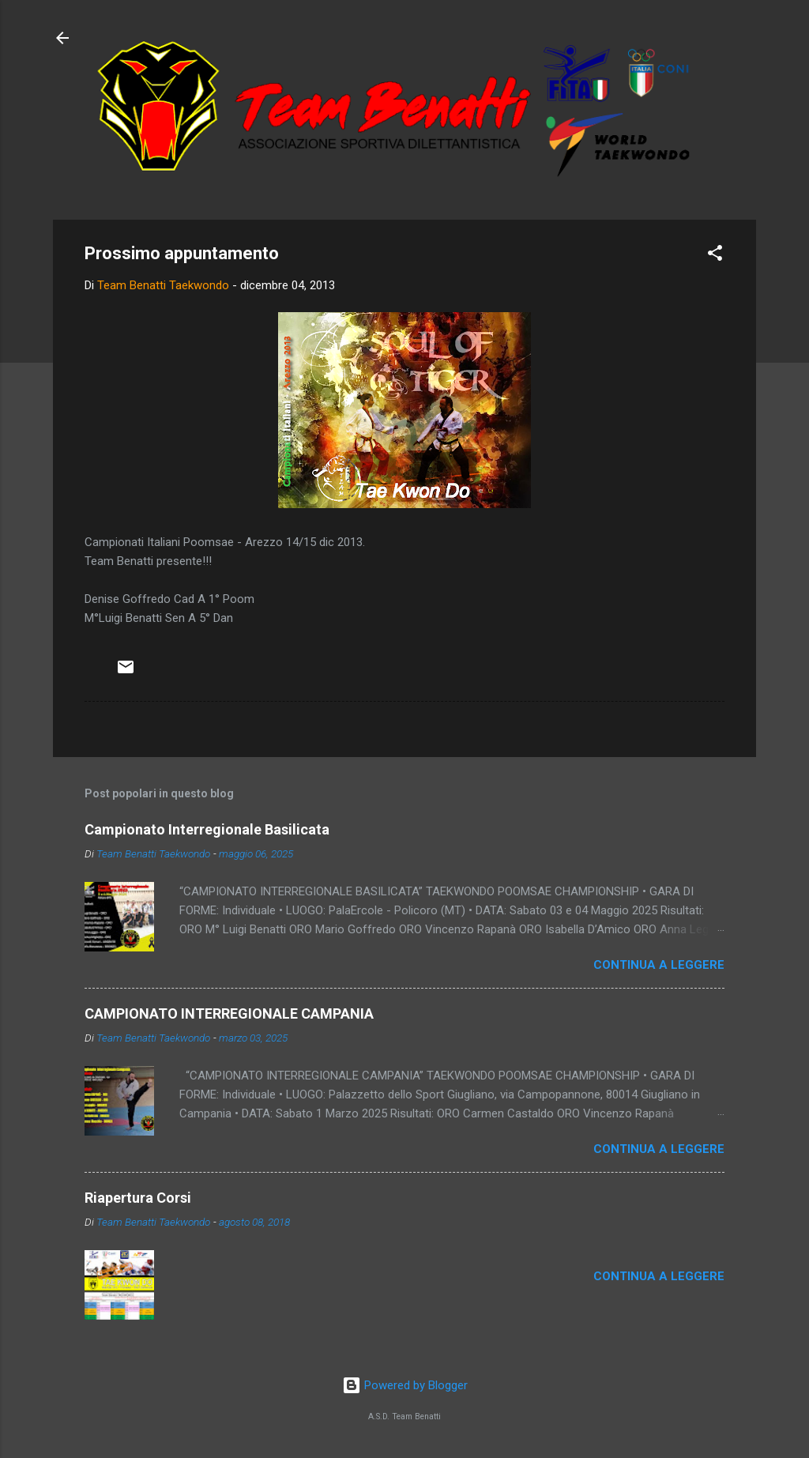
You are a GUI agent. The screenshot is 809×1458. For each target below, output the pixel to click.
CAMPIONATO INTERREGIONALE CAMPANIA (229, 1013)
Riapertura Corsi (138, 1197)
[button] (715, 255)
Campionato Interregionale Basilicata (207, 829)
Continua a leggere (658, 965)
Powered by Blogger (405, 1385)
